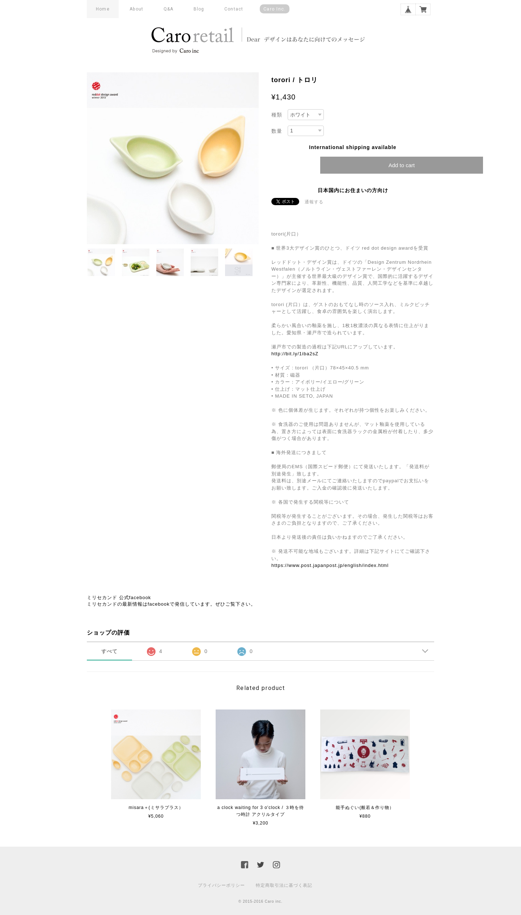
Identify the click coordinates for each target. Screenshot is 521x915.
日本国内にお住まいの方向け (353, 190)
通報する (314, 201)
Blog (199, 9)
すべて (109, 651)
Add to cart (402, 165)
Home (103, 9)
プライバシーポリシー (221, 885)
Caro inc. (274, 9)
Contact (233, 9)
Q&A (169, 9)
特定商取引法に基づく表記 (284, 885)
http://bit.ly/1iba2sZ (294, 353)
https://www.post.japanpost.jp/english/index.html (330, 565)
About (136, 9)
